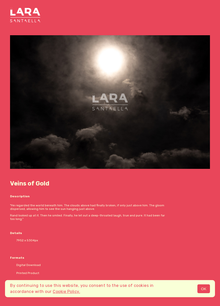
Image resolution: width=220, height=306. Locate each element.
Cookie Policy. (66, 291)
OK (203, 289)
